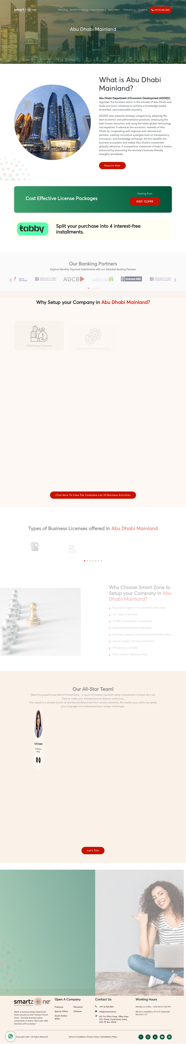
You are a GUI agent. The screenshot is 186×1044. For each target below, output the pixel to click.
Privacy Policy (93, 1037)
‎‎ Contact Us (142, 10)
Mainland (78, 1007)
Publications (128, 10)
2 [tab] (87, 561)
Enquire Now (113, 165)
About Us (62, 10)
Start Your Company (78, 10)
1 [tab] (84, 561)
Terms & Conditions (77, 1037)
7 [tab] (101, 561)
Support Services (97, 10)
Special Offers (114, 10)
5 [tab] (96, 561)
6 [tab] (98, 561)
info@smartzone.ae (105, 1012)
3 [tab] (90, 561)
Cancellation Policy (109, 1037)
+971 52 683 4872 (160, 10)
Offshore (78, 1011)
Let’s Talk (93, 850)
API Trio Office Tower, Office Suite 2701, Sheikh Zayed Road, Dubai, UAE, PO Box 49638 (111, 1019)
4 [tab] (93, 561)
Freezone (59, 1007)
